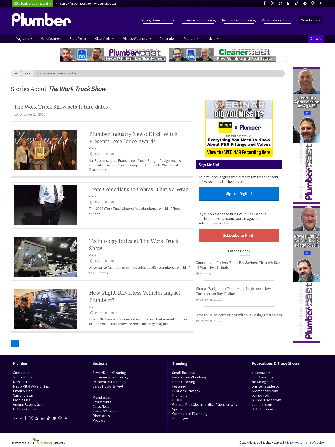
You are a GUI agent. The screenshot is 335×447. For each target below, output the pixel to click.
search (315, 39)
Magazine (22, 38)
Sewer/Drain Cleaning (157, 20)
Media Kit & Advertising (31, 386)
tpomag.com (262, 404)
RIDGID (178, 400)
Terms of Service (314, 442)
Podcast (190, 38)
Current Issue (23, 395)
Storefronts (78, 38)
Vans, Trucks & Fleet (277, 20)
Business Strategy (186, 391)
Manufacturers (51, 38)
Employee (180, 418)
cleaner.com (261, 372)
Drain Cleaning (183, 381)
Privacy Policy (293, 442)
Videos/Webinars (135, 38)
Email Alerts (22, 391)
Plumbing (180, 395)
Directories (167, 38)
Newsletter (22, 381)
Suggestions (22, 377)
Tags (27, 73)
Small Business (184, 372)
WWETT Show (262, 409)
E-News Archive (25, 409)
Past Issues (21, 400)
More (212, 38)
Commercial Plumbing (198, 20)
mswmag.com (263, 381)
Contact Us (21, 372)
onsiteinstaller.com (267, 386)
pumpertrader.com (266, 400)
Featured (179, 386)
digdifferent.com (264, 377)
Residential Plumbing (239, 20)
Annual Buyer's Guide (29, 404)
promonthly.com (265, 391)
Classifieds (103, 38)
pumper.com (261, 395)
